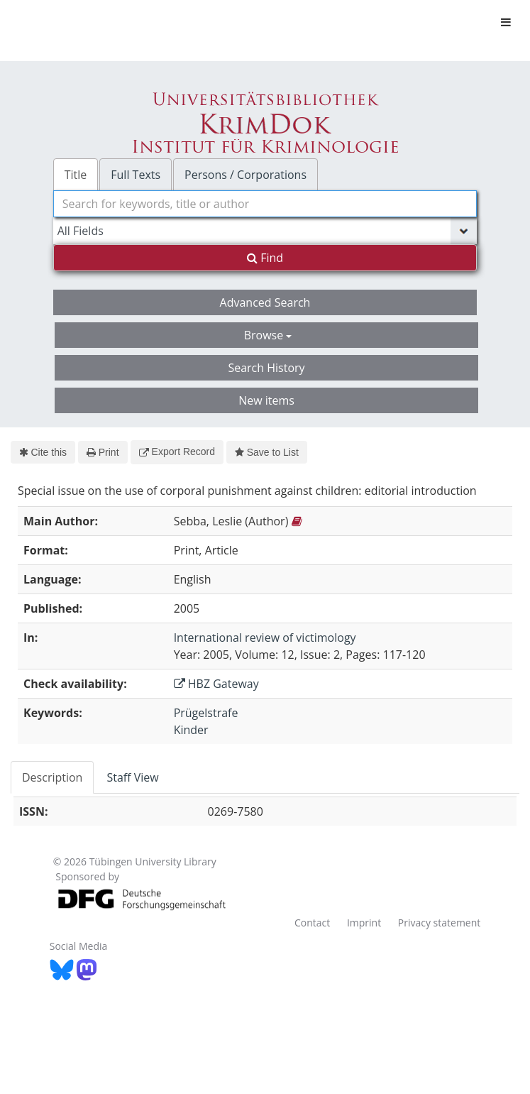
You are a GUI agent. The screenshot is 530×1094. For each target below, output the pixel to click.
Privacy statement (439, 922)
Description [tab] (52, 777)
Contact (312, 922)
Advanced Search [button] (265, 302)
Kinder (191, 730)
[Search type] (265, 230)
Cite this (43, 452)
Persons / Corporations (245, 174)
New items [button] (266, 400)
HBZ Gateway (216, 683)
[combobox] (265, 203)
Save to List (267, 452)
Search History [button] (266, 368)
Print (102, 452)
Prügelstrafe (206, 713)
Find (265, 258)
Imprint (364, 922)
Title (76, 174)
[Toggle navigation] (506, 22)
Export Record (177, 451)
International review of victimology (265, 637)
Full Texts (135, 174)
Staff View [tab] (132, 777)
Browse (268, 335)
